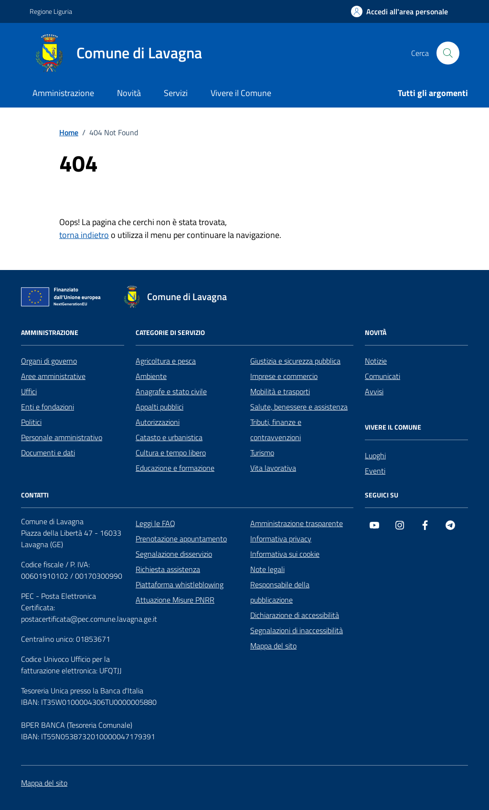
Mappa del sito (273, 645)
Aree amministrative (53, 376)
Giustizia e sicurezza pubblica (295, 361)
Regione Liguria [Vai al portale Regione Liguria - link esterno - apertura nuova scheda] (51, 11)
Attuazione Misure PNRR (175, 599)
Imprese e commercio (284, 376)
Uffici (29, 391)
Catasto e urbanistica (169, 437)
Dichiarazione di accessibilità (294, 615)
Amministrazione (63, 92)
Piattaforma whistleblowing (179, 584)
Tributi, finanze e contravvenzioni (275, 429)
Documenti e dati (48, 452)
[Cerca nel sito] (447, 53)
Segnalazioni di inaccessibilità (296, 630)
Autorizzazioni (158, 422)
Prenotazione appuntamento (181, 538)
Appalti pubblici (159, 406)
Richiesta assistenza (168, 569)
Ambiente (151, 376)
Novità (129, 92)
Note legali (267, 569)
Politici (31, 422)
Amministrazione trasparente (296, 523)
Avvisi (374, 391)
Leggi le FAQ (155, 523)
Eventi (375, 470)
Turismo (262, 452)
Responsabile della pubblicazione (279, 592)
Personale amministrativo (61, 437)
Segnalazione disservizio (174, 554)
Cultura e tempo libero (171, 452)
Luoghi (375, 455)
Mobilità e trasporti (280, 391)
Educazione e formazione (175, 468)
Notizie (376, 361)
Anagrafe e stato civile (171, 391)
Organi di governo (49, 361)
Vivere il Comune (241, 92)
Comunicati (382, 376)
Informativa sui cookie (284, 554)
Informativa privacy (280, 538)
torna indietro (84, 234)
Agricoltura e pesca (166, 361)
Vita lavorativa (273, 468)
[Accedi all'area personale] (399, 11)
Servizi (176, 92)
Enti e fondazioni (47, 406)
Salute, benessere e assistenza (299, 406)
